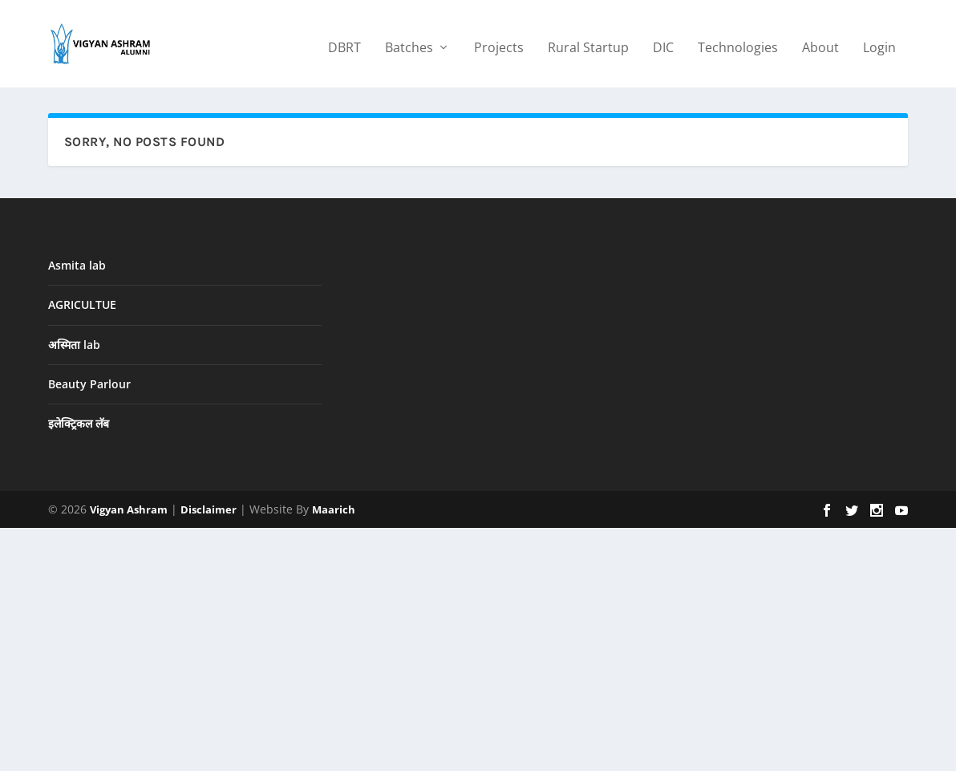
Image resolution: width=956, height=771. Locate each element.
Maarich (333, 509)
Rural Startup (588, 41)
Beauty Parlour (89, 383)
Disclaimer (208, 509)
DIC (663, 41)
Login (879, 41)
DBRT (344, 41)
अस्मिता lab (74, 343)
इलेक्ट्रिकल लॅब (78, 423)
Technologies (738, 41)
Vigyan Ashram (129, 509)
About (820, 41)
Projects (499, 41)
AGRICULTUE (82, 304)
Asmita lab (77, 265)
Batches (409, 41)
